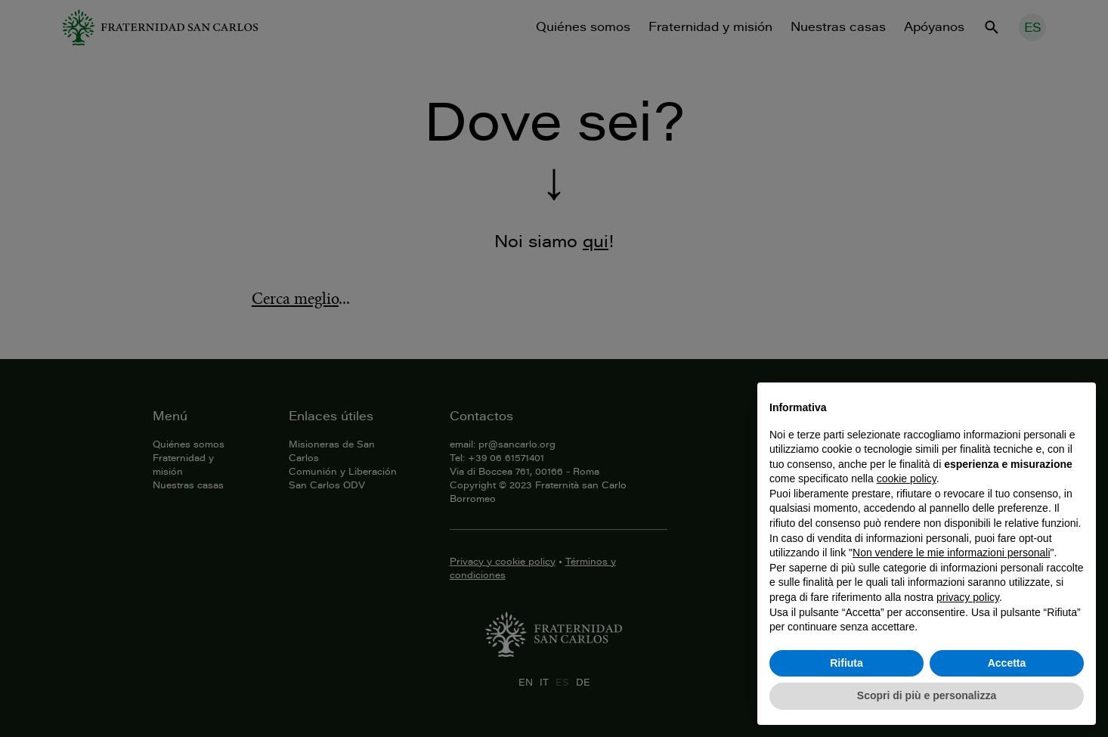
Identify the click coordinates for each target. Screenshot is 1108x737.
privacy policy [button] (967, 597)
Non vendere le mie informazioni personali (951, 553)
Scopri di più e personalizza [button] (926, 695)
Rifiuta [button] (846, 663)
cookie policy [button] (906, 478)
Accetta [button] (1007, 663)
